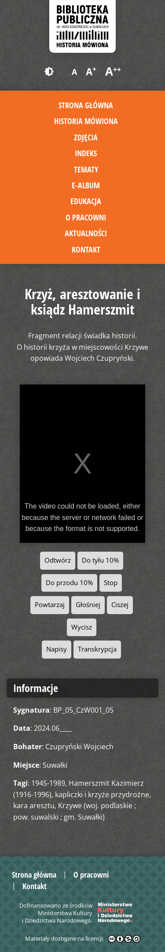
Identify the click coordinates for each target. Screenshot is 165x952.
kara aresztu (34, 805)
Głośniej (88, 604)
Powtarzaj (50, 604)
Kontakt (86, 249)
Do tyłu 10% (100, 560)
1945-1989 (48, 783)
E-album (86, 185)
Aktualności (86, 233)
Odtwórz (57, 560)
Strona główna (86, 105)
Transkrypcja (97, 649)
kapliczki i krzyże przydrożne (102, 794)
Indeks (86, 153)
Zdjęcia (86, 137)
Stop (110, 582)
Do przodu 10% (69, 582)
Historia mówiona (86, 121)
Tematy (86, 169)
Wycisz (81, 627)
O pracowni (86, 217)
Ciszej (119, 604)
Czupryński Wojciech (79, 746)
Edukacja (85, 201)
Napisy (56, 649)
